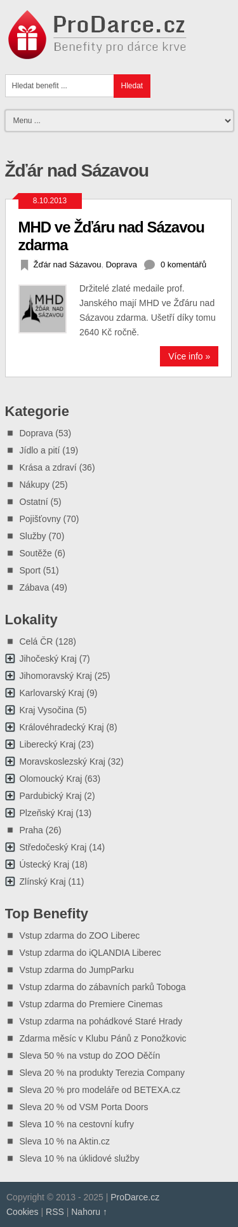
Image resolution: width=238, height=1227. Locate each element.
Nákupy (35, 484)
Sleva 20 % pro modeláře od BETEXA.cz (100, 1090)
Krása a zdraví (48, 467)
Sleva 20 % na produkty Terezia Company (102, 1073)
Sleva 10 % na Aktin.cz (65, 1141)
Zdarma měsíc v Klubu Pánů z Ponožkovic (103, 1038)
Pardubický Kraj (51, 796)
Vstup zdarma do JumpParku (77, 970)
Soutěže (36, 553)
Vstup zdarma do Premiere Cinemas (91, 1004)
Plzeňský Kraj (47, 813)
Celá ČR (36, 641)
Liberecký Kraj (48, 744)
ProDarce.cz (134, 1197)
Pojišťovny (40, 519)
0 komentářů (183, 264)
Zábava (35, 587)
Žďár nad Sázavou (68, 264)
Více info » (189, 356)
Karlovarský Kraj (52, 693)
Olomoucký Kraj (51, 779)
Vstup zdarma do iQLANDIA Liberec (90, 953)
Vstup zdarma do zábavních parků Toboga (103, 987)
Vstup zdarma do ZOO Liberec (80, 935)
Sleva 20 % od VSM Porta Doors (84, 1107)
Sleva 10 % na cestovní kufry (77, 1124)
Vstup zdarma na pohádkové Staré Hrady (101, 1021)
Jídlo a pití (40, 450)
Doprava (121, 264)
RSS (55, 1212)
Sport (30, 570)
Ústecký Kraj (45, 864)
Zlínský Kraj (43, 881)
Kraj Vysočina (47, 710)
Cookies (22, 1212)
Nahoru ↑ (89, 1212)
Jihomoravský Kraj (56, 676)
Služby (33, 536)
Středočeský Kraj (53, 847)
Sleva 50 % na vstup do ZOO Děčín (90, 1055)
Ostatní (34, 502)
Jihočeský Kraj (48, 659)
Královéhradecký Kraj (62, 727)
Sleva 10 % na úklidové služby (80, 1158)
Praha (31, 830)
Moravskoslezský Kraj (62, 761)
